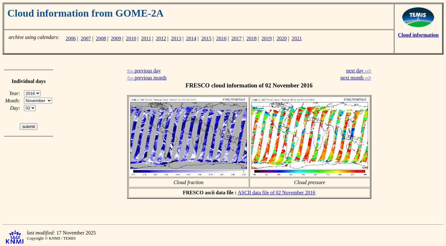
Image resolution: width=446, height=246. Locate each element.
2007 (86, 38)
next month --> (355, 77)
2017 (236, 38)
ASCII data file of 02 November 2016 (276, 192)
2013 (176, 38)
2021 (297, 38)
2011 (146, 38)
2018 (251, 38)
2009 (116, 38)
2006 (70, 38)
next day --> (358, 70)
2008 (101, 38)
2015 (206, 38)
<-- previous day (144, 70)
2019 (267, 38)
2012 (161, 38)
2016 (221, 38)
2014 (191, 38)
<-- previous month (147, 77)
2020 (282, 38)
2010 (131, 38)
